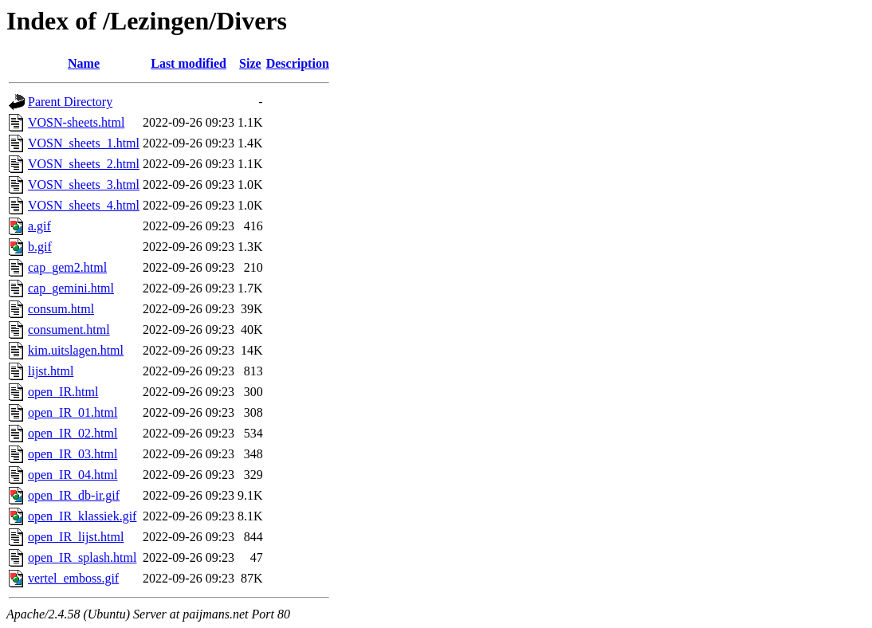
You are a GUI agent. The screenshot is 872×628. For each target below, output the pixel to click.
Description (297, 63)
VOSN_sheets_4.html (83, 205)
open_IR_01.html (72, 412)
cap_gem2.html (67, 267)
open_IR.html (63, 391)
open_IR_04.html (72, 474)
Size (250, 63)
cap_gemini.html (71, 288)
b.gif (40, 246)
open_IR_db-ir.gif (74, 495)
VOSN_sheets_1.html (83, 143)
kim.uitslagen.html (76, 350)
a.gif (39, 226)
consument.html (69, 329)
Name (84, 63)
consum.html (61, 309)
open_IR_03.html (72, 454)
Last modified (188, 63)
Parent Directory (70, 101)
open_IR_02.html (72, 433)
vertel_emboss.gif (73, 578)
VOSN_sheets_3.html (83, 184)
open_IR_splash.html (82, 557)
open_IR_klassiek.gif (82, 516)
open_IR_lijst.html (76, 537)
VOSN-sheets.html (76, 122)
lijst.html (50, 371)
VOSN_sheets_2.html (83, 164)
